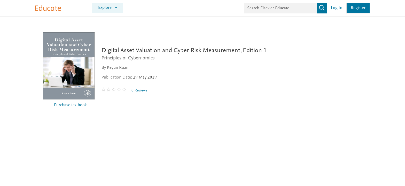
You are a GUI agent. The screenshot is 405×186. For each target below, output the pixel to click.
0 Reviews (142, 90)
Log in (336, 8)
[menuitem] (107, 8)
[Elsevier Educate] (48, 10)
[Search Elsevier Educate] (285, 8)
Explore (105, 7)
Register (358, 8)
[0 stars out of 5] (117, 90)
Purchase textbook (70, 105)
